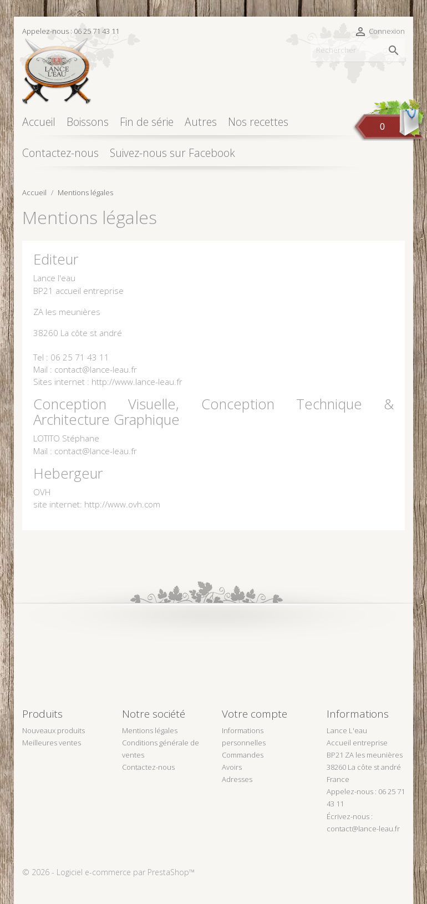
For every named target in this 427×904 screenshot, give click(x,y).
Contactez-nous (60, 152)
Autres (201, 121)
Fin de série (147, 121)
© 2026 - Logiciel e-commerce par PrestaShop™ (108, 872)
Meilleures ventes (51, 743)
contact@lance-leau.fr (363, 829)
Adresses (237, 779)
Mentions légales (149, 730)
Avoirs (232, 767)
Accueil (38, 121)
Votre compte (254, 714)
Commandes (242, 755)
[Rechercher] (358, 50)
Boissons (88, 121)
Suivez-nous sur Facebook (172, 152)
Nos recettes (258, 121)
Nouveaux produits (53, 730)
